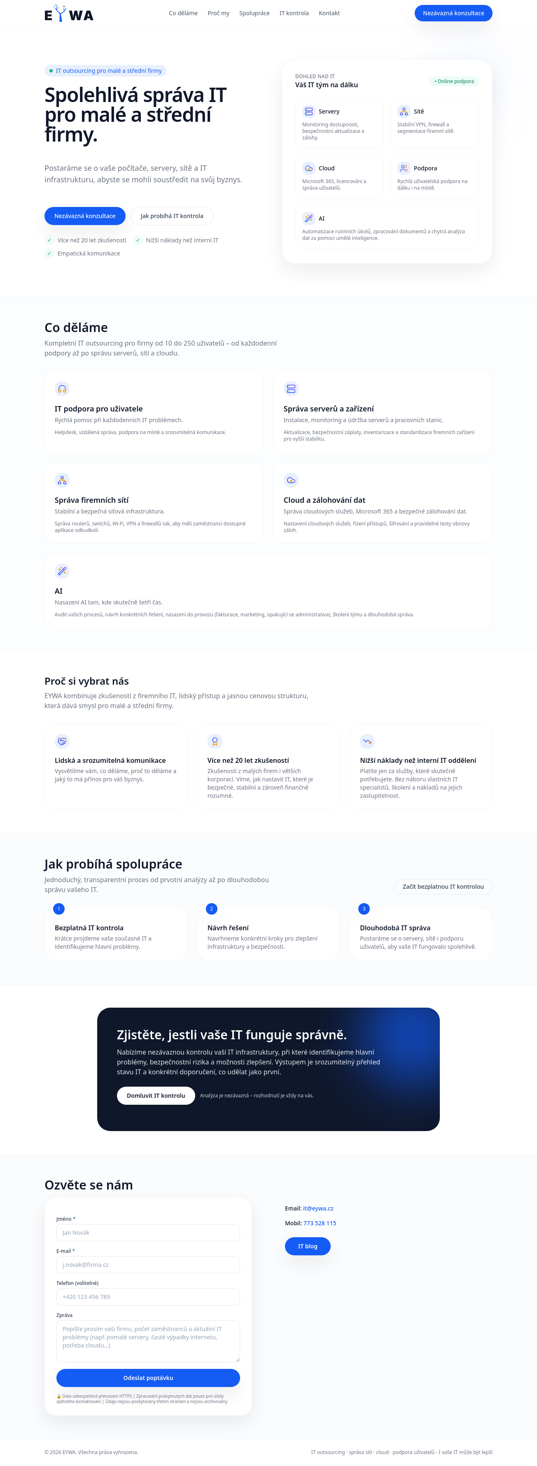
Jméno (65, 1219)
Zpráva (64, 1316)
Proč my (218, 13)
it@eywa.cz (318, 1209)
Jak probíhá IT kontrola (172, 216)
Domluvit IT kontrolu (156, 1096)
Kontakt (329, 13)
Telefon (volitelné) (77, 1283)
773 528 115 (320, 1223)
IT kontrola (294, 13)
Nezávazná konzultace (453, 13)
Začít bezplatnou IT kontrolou (443, 887)
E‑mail (65, 1251)
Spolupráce (254, 13)
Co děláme (183, 13)
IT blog (308, 1246)
